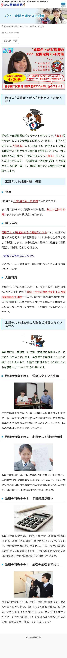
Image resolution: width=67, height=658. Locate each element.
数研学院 (37, 637)
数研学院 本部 (10, 40)
